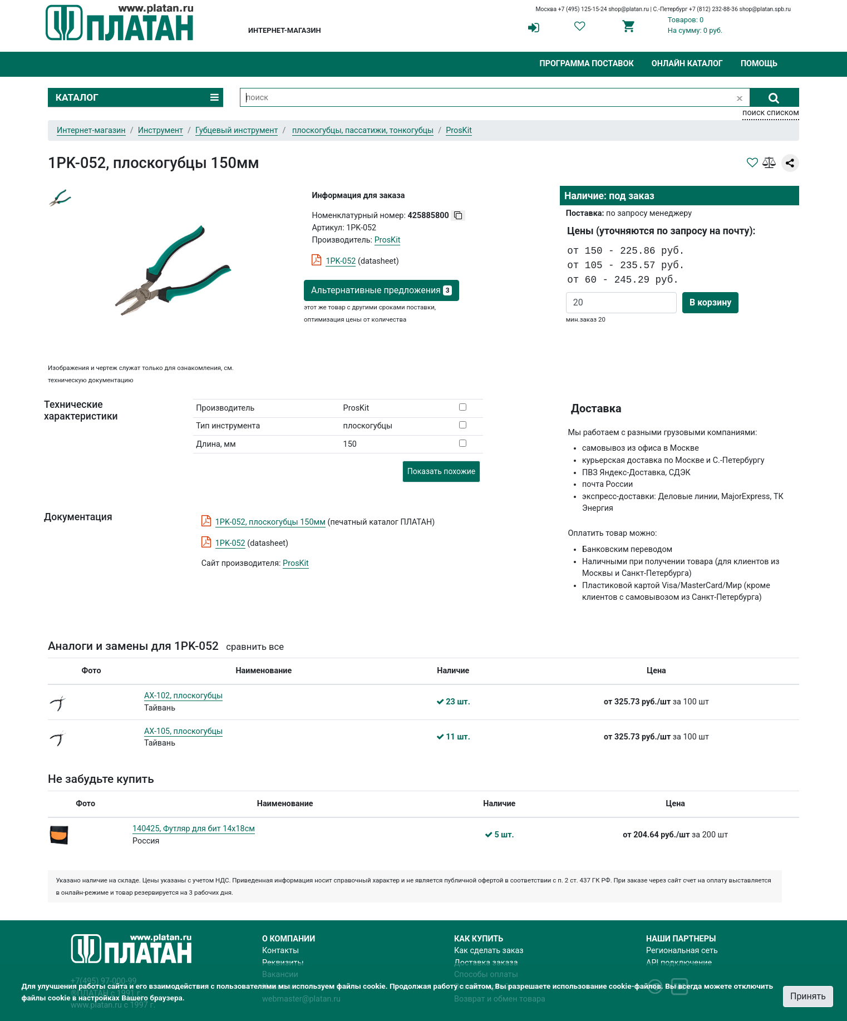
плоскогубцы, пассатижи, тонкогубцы (363, 130)
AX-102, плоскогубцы (183, 696)
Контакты (280, 950)
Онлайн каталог (687, 63)
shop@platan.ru (628, 9)
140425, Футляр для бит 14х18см (193, 828)
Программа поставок (586, 63)
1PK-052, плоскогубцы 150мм (270, 522)
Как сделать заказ (489, 950)
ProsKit (296, 563)
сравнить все (255, 647)
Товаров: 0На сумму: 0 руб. (695, 25)
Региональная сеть (682, 950)
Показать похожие (441, 471)
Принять (808, 996)
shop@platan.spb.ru (765, 9)
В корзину (710, 302)
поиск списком (770, 112)
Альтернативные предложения (381, 290)
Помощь (759, 63)
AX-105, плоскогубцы (183, 731)
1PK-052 (341, 261)
